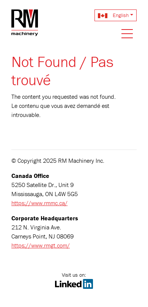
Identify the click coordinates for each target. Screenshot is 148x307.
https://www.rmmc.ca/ (39, 203)
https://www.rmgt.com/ (40, 245)
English (113, 15)
